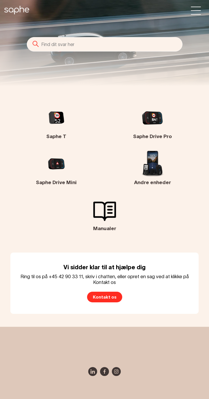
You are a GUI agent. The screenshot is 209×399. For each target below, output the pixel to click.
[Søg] (104, 44)
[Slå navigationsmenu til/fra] (196, 10)
